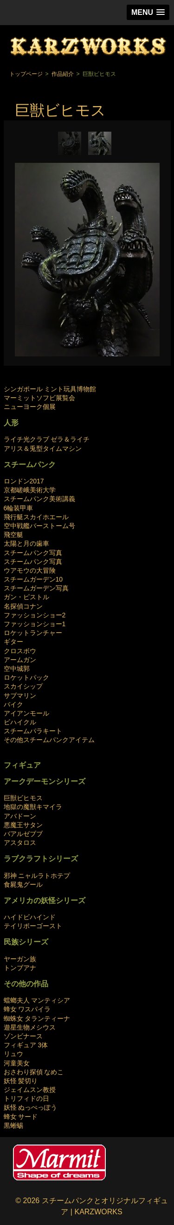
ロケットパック (26, 677)
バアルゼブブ (23, 833)
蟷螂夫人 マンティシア (37, 1000)
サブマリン (20, 695)
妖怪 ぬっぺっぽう (31, 1107)
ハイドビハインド (30, 917)
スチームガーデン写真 (36, 588)
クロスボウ (20, 651)
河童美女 (17, 1063)
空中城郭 (17, 668)
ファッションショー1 (35, 624)
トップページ (26, 74)
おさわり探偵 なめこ (34, 1072)
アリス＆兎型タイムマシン (43, 448)
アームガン (20, 659)
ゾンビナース (23, 1036)
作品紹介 (63, 74)
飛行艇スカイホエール (36, 517)
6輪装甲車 (18, 508)
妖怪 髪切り (21, 1080)
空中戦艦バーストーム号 (39, 525)
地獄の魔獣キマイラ (33, 806)
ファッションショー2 (35, 615)
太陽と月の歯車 (26, 543)
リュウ (13, 1054)
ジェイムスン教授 (30, 1089)
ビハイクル (20, 722)
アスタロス (20, 842)
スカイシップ (23, 686)
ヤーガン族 (20, 959)
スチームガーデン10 (33, 579)
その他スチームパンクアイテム (49, 739)
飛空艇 (13, 534)
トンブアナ (20, 967)
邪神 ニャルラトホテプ (37, 875)
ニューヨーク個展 (30, 406)
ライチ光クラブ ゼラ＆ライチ (47, 439)
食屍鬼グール (23, 884)
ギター (13, 641)
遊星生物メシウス (30, 1027)
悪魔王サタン (23, 825)
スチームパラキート (33, 731)
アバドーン (20, 816)
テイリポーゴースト (33, 926)
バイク (13, 704)
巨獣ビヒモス (23, 798)
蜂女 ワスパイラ (27, 1009)
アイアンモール (26, 713)
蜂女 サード (21, 1116)
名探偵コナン (23, 606)
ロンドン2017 (24, 481)
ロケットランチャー (33, 632)
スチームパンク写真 (33, 552)
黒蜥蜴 (13, 1125)
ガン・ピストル (26, 597)
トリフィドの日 (26, 1098)
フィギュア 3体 (26, 1045)
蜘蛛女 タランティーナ (37, 1018)
